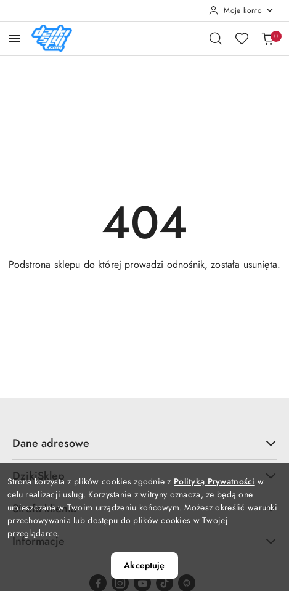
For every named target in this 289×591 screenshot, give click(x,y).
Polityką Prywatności (214, 482)
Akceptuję (144, 565)
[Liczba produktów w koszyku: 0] (267, 38)
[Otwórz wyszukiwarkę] (215, 38)
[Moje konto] (241, 10)
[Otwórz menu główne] (14, 38)
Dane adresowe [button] (144, 443)
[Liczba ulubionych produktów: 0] (241, 38)
